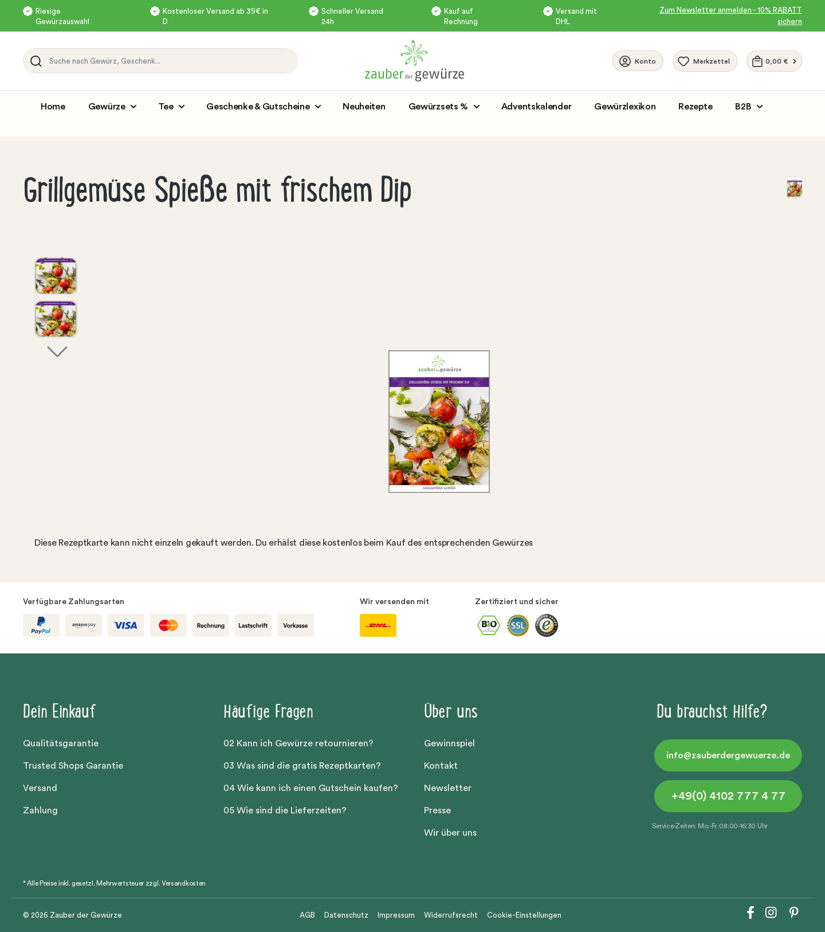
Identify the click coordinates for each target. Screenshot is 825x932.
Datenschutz (346, 915)
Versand (40, 788)
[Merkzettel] (705, 61)
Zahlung (40, 810)
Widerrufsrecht (451, 915)
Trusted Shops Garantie (73, 765)
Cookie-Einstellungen (524, 915)
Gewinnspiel (449, 743)
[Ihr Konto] (637, 60)
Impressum (396, 915)
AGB (307, 915)
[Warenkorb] (774, 61)
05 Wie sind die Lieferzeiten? (285, 810)
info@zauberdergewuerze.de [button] (728, 755)
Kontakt (441, 765)
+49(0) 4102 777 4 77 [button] (728, 796)
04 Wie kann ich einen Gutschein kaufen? (310, 788)
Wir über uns (450, 832)
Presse (437, 810)
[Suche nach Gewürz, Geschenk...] (170, 61)
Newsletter (448, 788)
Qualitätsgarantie (61, 743)
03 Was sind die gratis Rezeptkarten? (302, 765)
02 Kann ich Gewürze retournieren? (298, 743)
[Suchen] (33, 61)
